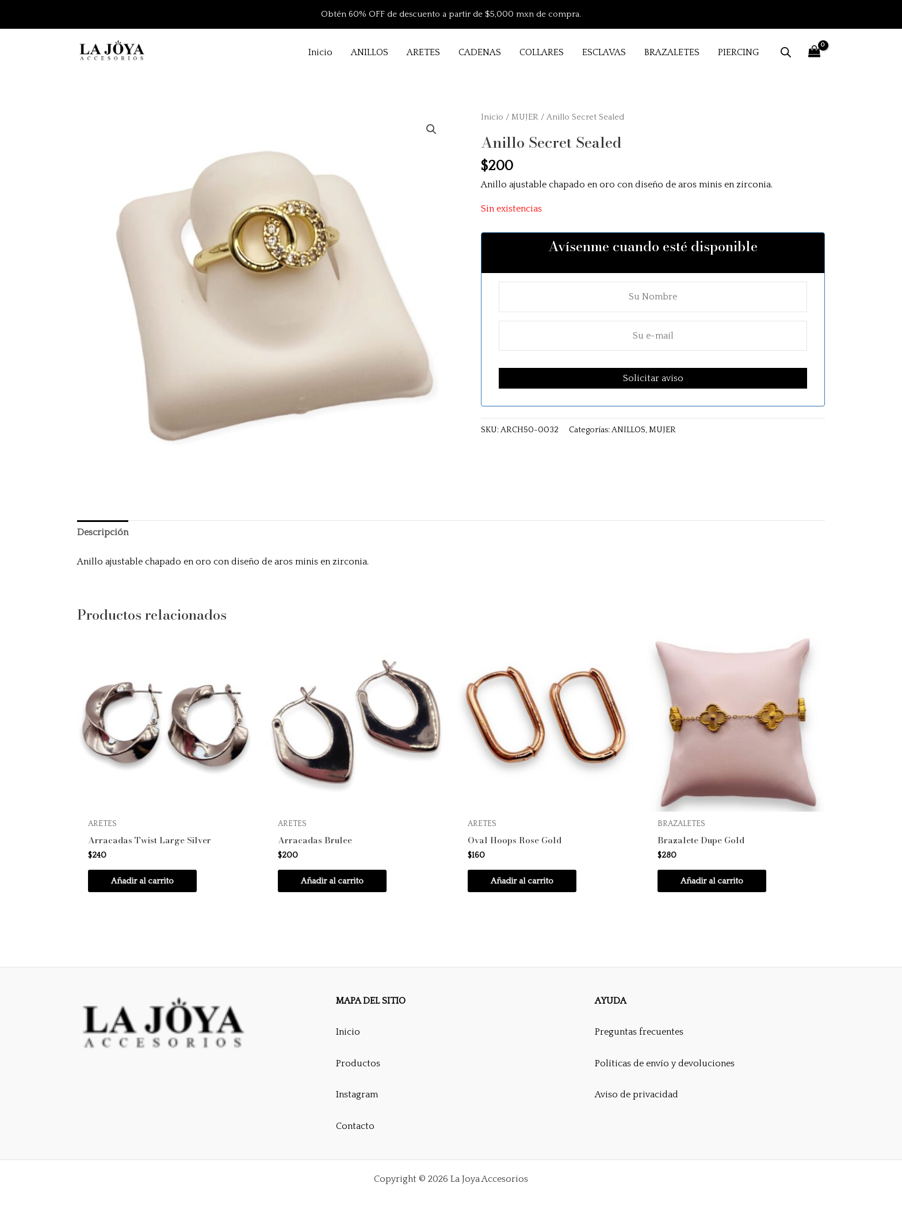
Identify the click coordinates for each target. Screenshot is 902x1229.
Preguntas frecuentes (639, 1032)
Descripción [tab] (102, 532)
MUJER (524, 117)
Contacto (355, 1126)
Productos (358, 1063)
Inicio (492, 117)
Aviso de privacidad (636, 1094)
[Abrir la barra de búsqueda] (786, 52)
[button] (431, 129)
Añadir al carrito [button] (146, 882)
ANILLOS (628, 430)
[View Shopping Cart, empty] (814, 52)
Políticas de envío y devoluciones (665, 1063)
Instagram (357, 1094)
